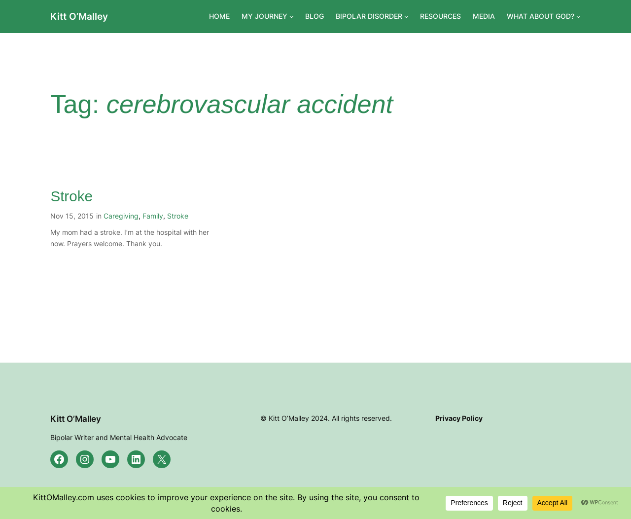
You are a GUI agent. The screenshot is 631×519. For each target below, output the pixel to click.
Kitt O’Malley (79, 16)
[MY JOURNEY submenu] (291, 16)
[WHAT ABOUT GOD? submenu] (578, 16)
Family (152, 216)
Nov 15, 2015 (72, 216)
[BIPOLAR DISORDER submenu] (406, 16)
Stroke (71, 196)
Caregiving (121, 216)
